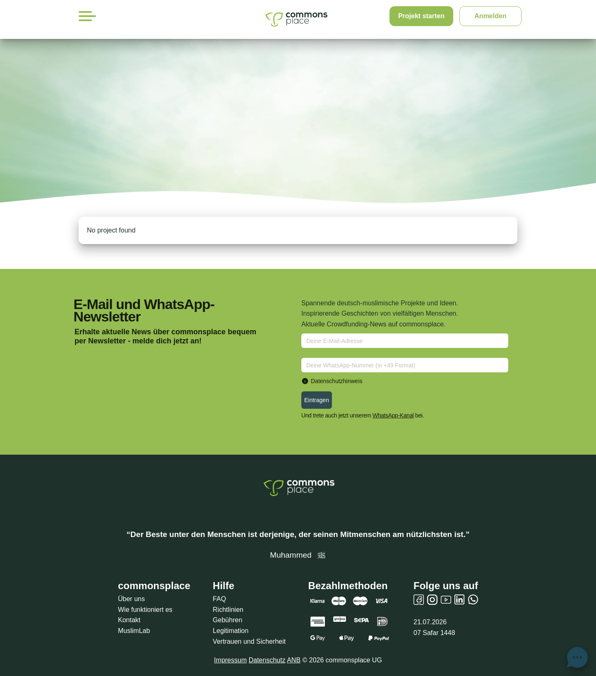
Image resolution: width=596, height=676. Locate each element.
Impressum (230, 660)
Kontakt (129, 619)
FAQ (219, 598)
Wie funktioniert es (145, 609)
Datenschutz (267, 660)
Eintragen (316, 400)
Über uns (131, 598)
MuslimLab (134, 630)
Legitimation (230, 630)
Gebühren (227, 619)
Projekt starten (421, 15)
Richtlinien (228, 609)
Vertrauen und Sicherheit (249, 641)
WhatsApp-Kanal (392, 415)
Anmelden (490, 15)
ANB (293, 660)
